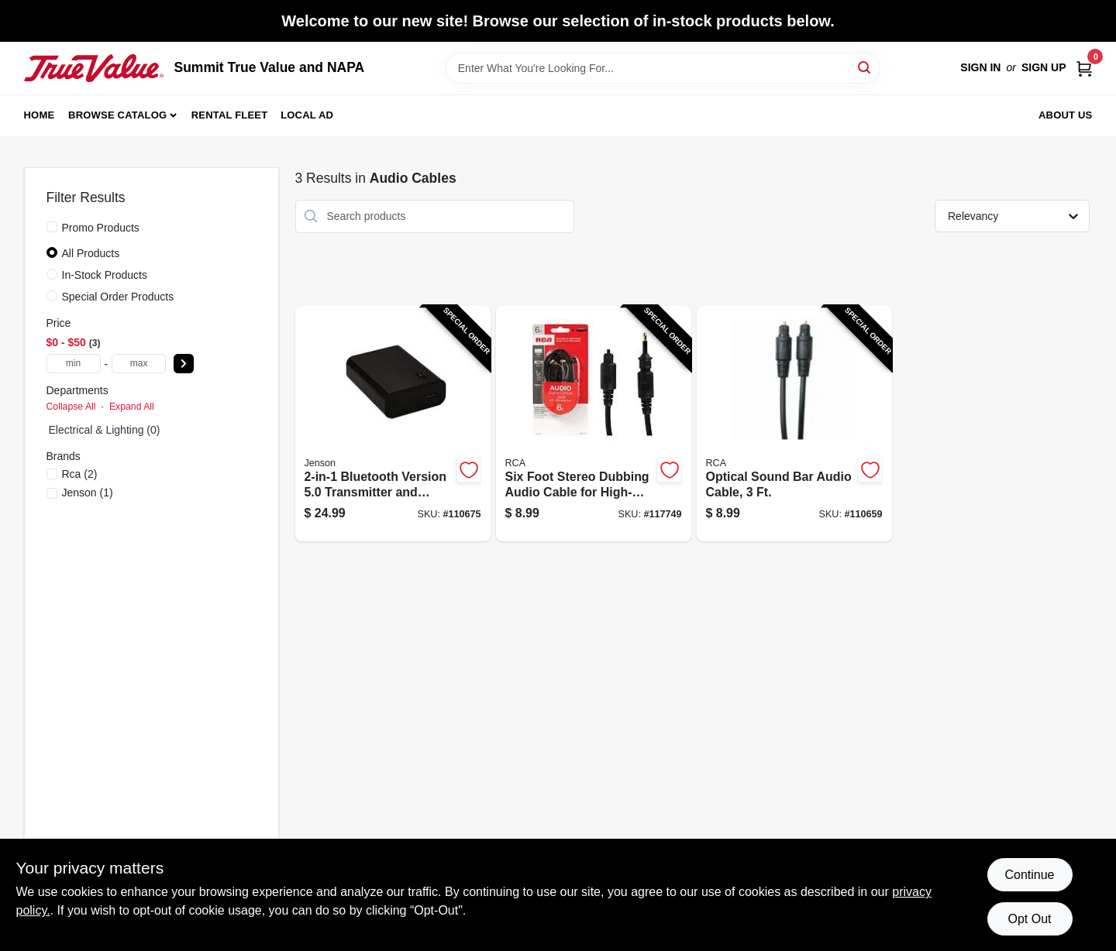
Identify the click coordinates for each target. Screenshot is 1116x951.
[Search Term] (663, 68)
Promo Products (101, 228)
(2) (80, 474)
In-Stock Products (105, 275)
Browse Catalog (117, 115)
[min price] (73, 363)
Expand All (131, 406)
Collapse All (71, 406)
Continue (1029, 874)
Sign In (980, 67)
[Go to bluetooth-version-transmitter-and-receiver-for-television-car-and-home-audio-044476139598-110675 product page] (393, 424)
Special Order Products (118, 296)
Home (39, 115)
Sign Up (1043, 67)
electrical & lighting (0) (104, 430)
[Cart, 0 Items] (1084, 68)
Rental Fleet (229, 115)
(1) (87, 492)
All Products (91, 253)
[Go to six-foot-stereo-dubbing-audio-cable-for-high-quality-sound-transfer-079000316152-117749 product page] (593, 424)
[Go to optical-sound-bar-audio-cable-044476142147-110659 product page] (794, 424)
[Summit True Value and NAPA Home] (94, 68)
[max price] (139, 363)
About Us (1065, 115)
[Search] (865, 67)
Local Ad (307, 115)
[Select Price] (184, 363)
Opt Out (1029, 918)
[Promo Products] (51, 226)
